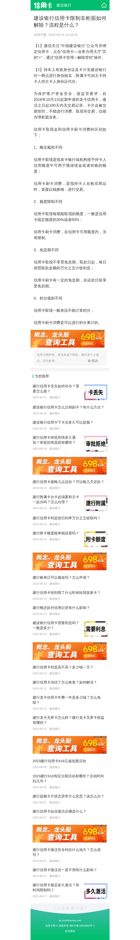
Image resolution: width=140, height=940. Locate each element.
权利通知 (70, 931)
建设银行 (64, 5)
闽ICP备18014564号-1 (82, 925)
